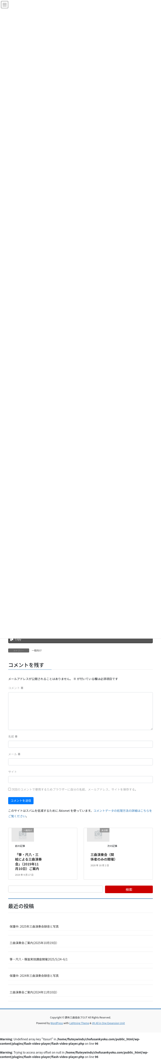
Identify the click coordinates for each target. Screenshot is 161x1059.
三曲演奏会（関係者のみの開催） (104, 857)
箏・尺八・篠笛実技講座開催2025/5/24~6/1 (39, 959)
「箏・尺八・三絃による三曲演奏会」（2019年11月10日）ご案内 (28, 861)
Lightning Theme (79, 1023)
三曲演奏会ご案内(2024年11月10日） (34, 992)
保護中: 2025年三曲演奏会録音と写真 (34, 926)
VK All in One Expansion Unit (108, 1023)
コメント (15, 688)
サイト (12, 772)
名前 (13, 736)
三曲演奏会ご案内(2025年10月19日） (34, 943)
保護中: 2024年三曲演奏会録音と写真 (34, 975)
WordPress (57, 1023)
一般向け (37, 650)
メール (14, 754)
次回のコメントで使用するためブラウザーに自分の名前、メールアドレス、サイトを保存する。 (75, 789)
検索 (129, 889)
